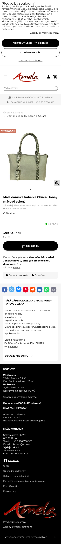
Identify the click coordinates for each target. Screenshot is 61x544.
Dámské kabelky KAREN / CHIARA (26, 343)
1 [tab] (30, 189)
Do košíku (33, 246)
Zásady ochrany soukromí (18, 526)
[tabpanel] (30, 156)
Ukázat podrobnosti (30, 60)
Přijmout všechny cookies (30, 43)
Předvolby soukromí (14, 521)
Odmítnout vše (30, 52)
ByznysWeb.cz (38, 537)
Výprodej (13, 346)
